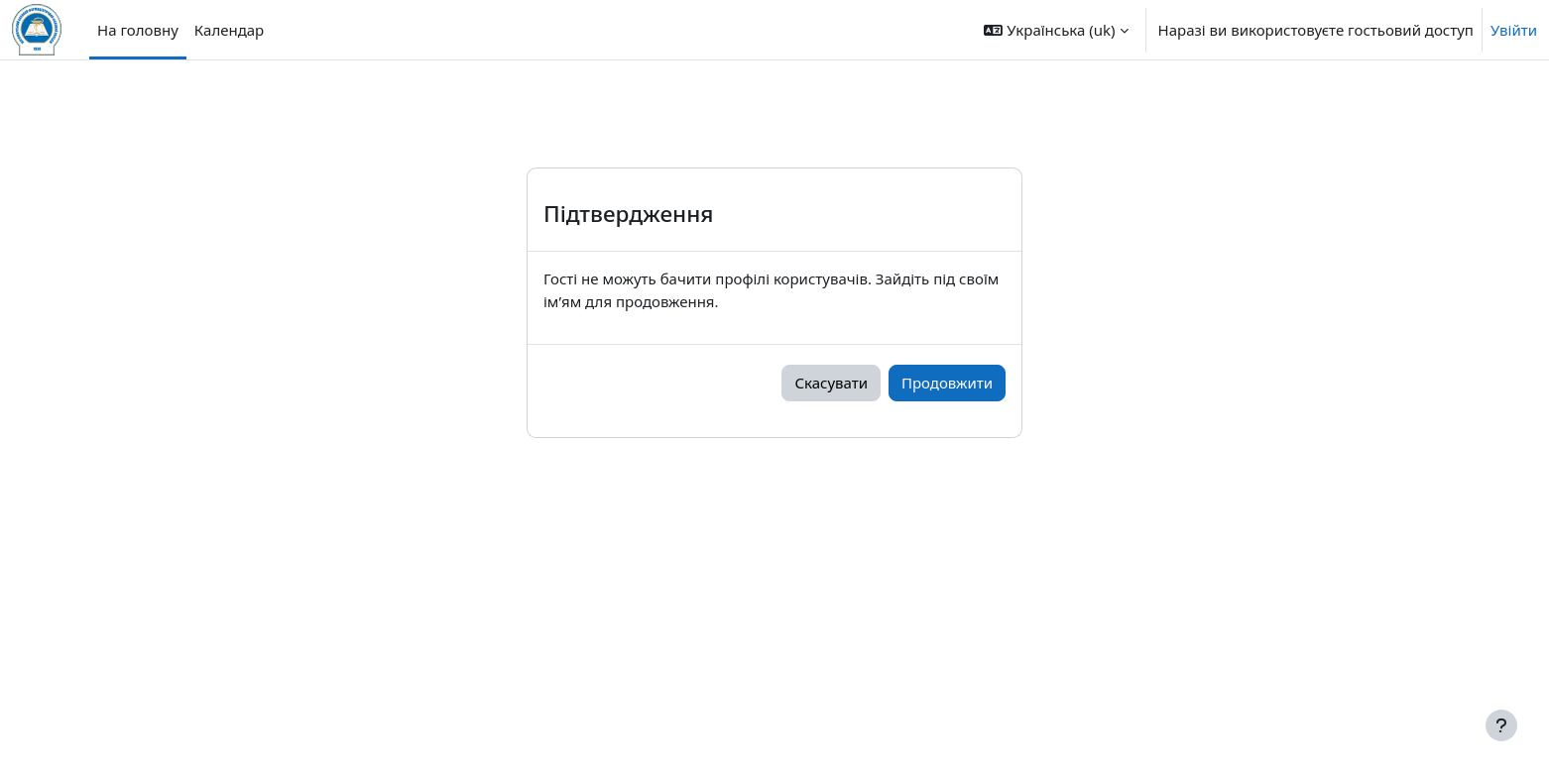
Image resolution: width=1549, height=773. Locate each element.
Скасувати (831, 382)
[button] (1055, 29)
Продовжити (947, 382)
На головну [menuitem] (138, 30)
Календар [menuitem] (229, 30)
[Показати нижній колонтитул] (1501, 725)
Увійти (1513, 30)
